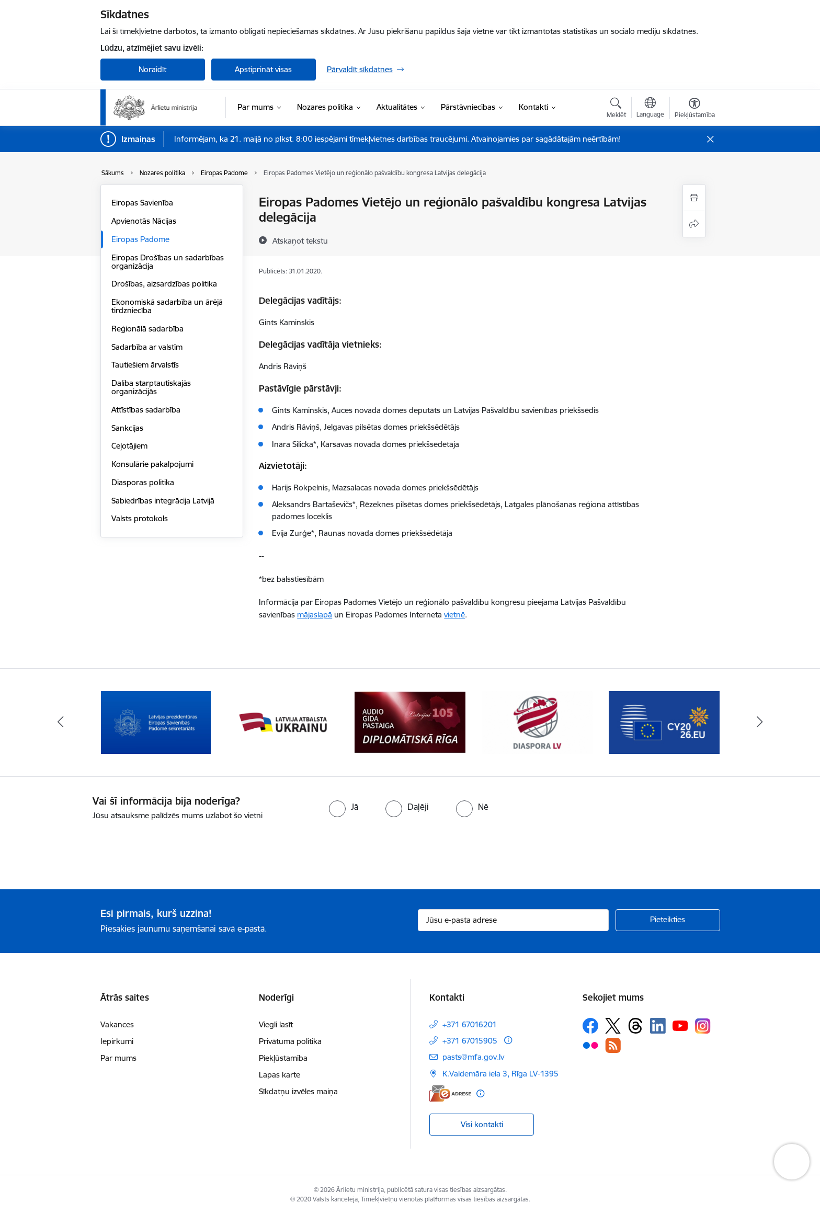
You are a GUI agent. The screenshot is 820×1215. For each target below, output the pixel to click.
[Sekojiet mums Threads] (635, 1026)
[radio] (343, 806)
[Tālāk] (760, 722)
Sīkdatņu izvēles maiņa (298, 1091)
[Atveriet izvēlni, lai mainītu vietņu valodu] (650, 109)
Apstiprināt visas (263, 69)
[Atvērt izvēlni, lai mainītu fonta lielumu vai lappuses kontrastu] (694, 109)
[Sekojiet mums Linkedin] (658, 1026)
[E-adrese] (450, 1093)
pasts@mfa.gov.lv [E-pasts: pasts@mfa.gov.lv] (473, 1057)
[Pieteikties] (668, 920)
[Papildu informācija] (508, 1040)
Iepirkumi (116, 1041)
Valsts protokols (139, 518)
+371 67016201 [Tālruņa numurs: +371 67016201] (469, 1024)
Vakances (117, 1024)
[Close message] (710, 139)
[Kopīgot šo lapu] (694, 224)
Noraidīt (152, 69)
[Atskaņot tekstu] (300, 240)
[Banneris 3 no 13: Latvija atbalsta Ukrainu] (410, 722)
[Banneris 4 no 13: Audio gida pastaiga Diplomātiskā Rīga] (537, 722)
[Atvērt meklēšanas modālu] (616, 109)
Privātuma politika (290, 1041)
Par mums (118, 1058)
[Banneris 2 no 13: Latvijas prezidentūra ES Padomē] (283, 722)
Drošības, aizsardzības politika (164, 284)
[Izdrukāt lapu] (694, 198)
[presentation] (87, 850)
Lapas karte (279, 1075)
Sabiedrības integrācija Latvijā (162, 501)
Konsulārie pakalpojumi (152, 464)
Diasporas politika (142, 482)
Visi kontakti (482, 1124)
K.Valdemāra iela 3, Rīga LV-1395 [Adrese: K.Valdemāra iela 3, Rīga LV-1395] (500, 1074)
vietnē (454, 615)
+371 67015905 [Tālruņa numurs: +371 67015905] (469, 1041)
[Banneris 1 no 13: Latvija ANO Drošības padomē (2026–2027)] (156, 722)
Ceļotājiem (129, 446)
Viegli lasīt (276, 1024)
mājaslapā (314, 615)
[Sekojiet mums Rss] (613, 1045)
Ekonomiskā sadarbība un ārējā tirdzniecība (167, 306)
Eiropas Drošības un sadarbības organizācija (167, 262)
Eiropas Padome (140, 239)
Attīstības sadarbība (145, 410)
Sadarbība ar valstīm (147, 347)
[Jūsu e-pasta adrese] (513, 920)
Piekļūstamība (283, 1058)
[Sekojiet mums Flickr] (590, 1045)
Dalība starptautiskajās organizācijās (151, 387)
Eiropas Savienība (142, 203)
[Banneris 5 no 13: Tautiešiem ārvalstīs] (664, 722)
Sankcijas (127, 428)
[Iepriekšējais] (61, 722)
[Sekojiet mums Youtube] (680, 1025)
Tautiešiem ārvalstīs (145, 365)
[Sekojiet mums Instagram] (703, 1026)
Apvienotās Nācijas (143, 221)
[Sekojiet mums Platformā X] (613, 1026)
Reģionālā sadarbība (147, 329)
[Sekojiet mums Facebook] (590, 1026)
